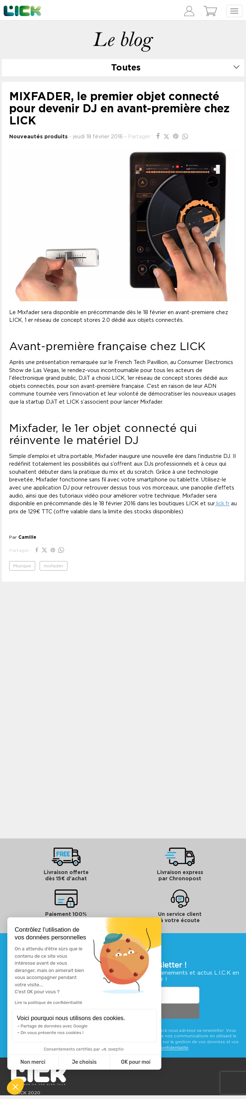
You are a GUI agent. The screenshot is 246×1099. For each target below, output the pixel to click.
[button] (15, 1086)
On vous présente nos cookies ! (52, 1032)
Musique (22, 566)
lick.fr (222, 503)
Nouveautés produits (38, 136)
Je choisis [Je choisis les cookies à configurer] (84, 1062)
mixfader (53, 566)
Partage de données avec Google (54, 1026)
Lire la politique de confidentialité (48, 1002)
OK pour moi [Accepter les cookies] (136, 1062)
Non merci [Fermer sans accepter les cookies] (32, 1062)
